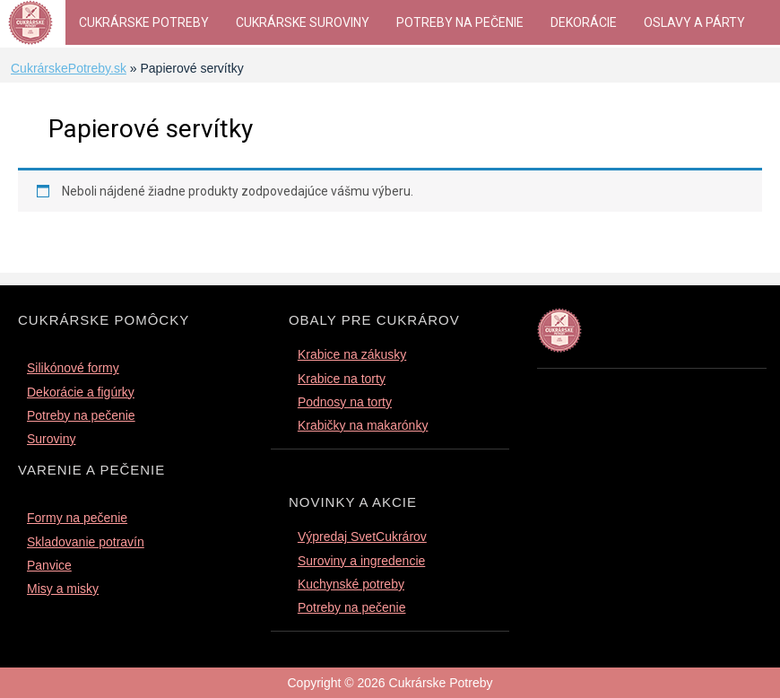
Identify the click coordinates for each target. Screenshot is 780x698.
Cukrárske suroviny (302, 22)
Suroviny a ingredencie (361, 561)
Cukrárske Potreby (144, 22)
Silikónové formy (73, 368)
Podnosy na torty (345, 402)
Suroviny (51, 439)
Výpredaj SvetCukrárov (362, 536)
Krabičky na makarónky (363, 425)
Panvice (49, 565)
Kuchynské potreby (351, 584)
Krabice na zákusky (352, 354)
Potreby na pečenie (460, 22)
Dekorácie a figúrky (80, 392)
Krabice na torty (342, 378)
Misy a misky (63, 588)
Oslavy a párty (694, 22)
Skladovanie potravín (85, 542)
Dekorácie (583, 22)
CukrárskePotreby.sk (68, 68)
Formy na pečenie (77, 517)
